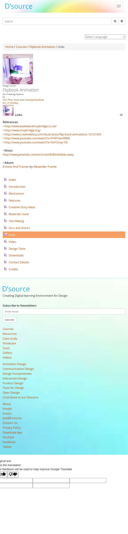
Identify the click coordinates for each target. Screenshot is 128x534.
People (7, 409)
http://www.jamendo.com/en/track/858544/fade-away (38, 154)
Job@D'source (12, 418)
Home (9, 47)
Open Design (11, 393)
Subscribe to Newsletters (19, 305)
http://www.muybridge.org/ (22, 130)
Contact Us (10, 423)
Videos (7, 357)
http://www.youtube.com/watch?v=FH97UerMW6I (37, 138)
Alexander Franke (45, 167)
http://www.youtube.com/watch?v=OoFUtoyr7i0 (36, 142)
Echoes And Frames (16, 167)
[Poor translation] (13, 474)
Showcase (9, 343)
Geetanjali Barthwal (34, 99)
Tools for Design (13, 388)
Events (7, 413)
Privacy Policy (12, 428)
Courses (21, 47)
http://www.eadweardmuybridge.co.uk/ (30, 126)
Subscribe (9, 319)
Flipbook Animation (42, 47)
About (7, 404)
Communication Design (18, 369)
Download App (12, 432)
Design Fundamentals (17, 374)
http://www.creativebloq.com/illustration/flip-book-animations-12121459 (52, 134)
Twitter (7, 447)
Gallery (7, 353)
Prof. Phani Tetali (11, 99)
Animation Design (14, 364)
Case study (10, 338)
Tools (6, 348)
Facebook (9, 442)
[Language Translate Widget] (105, 37)
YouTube (8, 437)
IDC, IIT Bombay (10, 102)
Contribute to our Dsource (20, 397)
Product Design (13, 383)
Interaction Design (15, 378)
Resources (10, 334)
